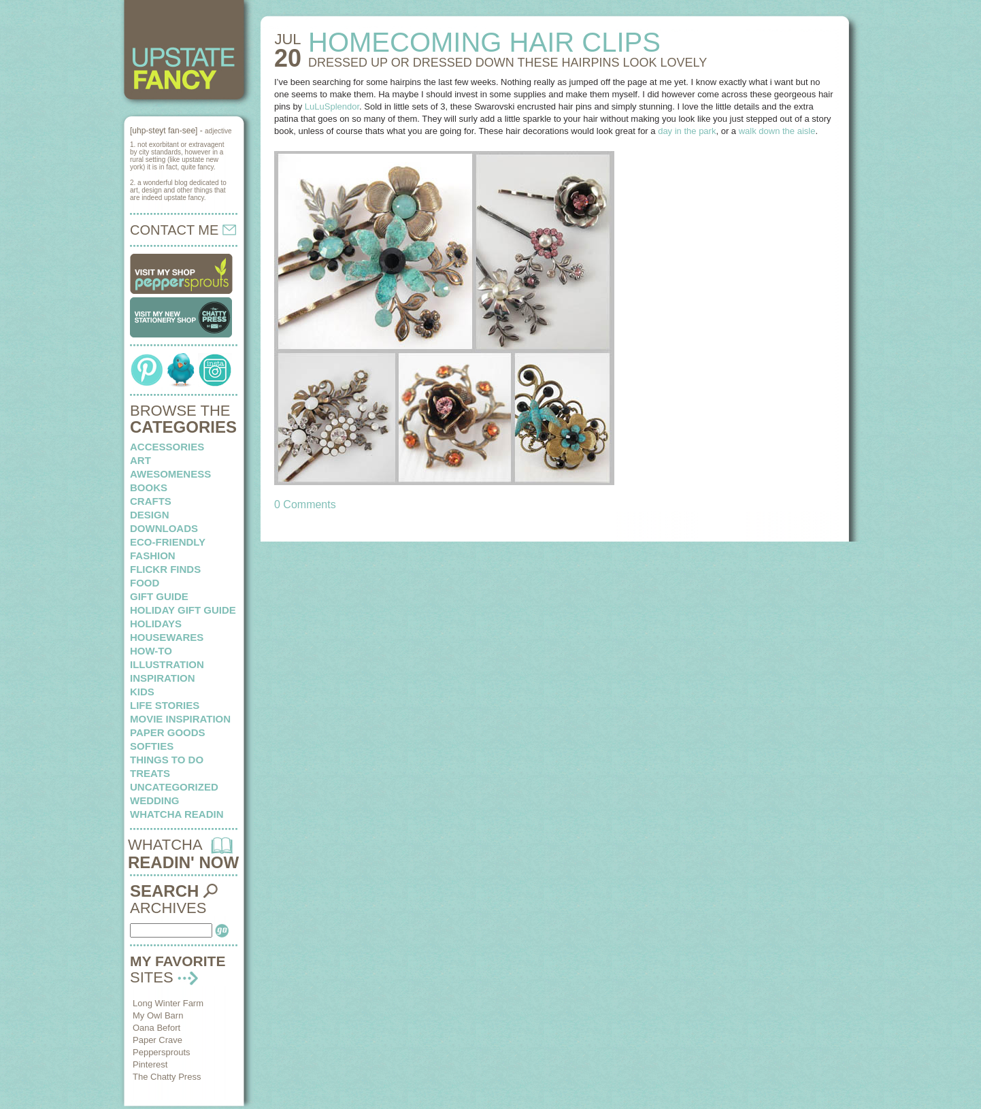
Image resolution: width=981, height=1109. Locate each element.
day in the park (687, 131)
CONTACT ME (183, 229)
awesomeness (170, 474)
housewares (166, 637)
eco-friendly (167, 542)
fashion (153, 555)
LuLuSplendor (332, 106)
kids (142, 691)
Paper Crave (157, 1040)
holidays (156, 623)
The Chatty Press (167, 1077)
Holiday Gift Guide (183, 610)
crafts (150, 501)
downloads (164, 528)
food (144, 583)
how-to (151, 651)
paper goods (167, 732)
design (149, 514)
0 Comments (305, 504)
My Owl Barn (158, 1015)
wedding (155, 800)
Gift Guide (159, 596)
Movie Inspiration (180, 719)
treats (150, 773)
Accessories (167, 446)
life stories (164, 705)
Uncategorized (174, 787)
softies (151, 746)
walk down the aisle (777, 131)
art (140, 460)
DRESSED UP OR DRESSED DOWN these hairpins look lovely (507, 62)
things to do (166, 759)
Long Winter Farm (168, 1003)
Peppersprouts (161, 1052)
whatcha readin (176, 814)
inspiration (162, 678)
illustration (167, 664)
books (148, 487)
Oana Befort (156, 1028)
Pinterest (150, 1064)
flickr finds (165, 569)
